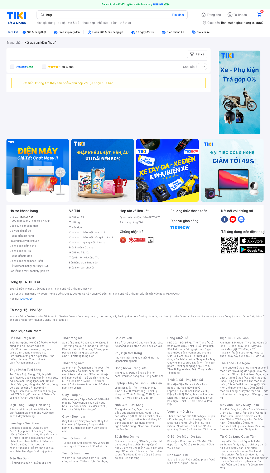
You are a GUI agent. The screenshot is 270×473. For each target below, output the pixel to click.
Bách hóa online (185, 359)
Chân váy (87, 349)
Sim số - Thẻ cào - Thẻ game (198, 429)
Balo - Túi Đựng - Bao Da (242, 419)
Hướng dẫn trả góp (21, 255)
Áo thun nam (69, 367)
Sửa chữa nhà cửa (132, 412)
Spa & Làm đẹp (193, 419)
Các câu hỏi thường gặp (24, 225)
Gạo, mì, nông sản (29, 384)
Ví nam (66, 457)
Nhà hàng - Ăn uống (187, 422)
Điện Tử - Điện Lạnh (234, 338)
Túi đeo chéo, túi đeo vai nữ (79, 442)
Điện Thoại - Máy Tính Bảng (30, 405)
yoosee (219, 316)
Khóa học (199, 416)
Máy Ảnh (251, 429)
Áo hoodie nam (78, 374)
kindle (175, 316)
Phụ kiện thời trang (128, 353)
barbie (64, 316)
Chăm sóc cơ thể (28, 434)
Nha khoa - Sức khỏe (189, 426)
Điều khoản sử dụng (81, 247)
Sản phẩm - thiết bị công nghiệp (191, 364)
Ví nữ (100, 442)
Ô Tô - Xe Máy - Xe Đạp (184, 436)
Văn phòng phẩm (197, 459)
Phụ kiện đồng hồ (132, 376)
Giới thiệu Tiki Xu (79, 252)
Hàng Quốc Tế (177, 338)
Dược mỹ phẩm (43, 451)
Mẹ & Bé (190, 355)
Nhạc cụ (143, 426)
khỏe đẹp (88, 22)
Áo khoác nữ (90, 345)
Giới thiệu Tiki (77, 217)
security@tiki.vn (39, 270)
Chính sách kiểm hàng (23, 245)
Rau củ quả (22, 377)
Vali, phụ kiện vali (151, 345)
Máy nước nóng (242, 352)
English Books (188, 462)
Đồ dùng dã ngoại (244, 371)
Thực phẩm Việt (41, 377)
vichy (48, 319)
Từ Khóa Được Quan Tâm (238, 436)
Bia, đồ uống (23, 387)
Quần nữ (87, 342)
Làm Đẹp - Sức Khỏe (24, 423)
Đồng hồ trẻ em (154, 376)
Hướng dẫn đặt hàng (22, 235)
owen (73, 316)
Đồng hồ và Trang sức (130, 368)
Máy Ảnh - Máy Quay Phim (239, 405)
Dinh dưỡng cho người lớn (31, 355)
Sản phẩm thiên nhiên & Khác (31, 439)
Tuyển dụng (76, 227)
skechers (132, 316)
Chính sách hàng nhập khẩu (26, 260)
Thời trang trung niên (81, 355)
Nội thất (132, 416)
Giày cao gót (70, 399)
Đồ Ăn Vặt (128, 451)
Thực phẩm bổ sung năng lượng (244, 392)
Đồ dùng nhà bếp (20, 462)
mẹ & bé (73, 22)
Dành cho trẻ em (27, 391)
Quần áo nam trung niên (83, 384)
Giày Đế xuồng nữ (85, 409)
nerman (185, 316)
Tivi (229, 352)
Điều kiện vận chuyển (82, 267)
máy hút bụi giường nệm (242, 456)
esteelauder (35, 316)
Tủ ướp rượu (258, 355)
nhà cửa (103, 22)
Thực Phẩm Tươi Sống (25, 369)
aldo (143, 316)
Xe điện (202, 441)
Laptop (148, 397)
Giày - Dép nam (73, 416)
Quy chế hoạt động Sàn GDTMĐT (140, 217)
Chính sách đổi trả (20, 250)
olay (228, 316)
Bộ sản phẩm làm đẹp (32, 449)
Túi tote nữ (84, 446)
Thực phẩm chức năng (29, 431)
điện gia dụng (46, 22)
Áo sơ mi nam (86, 371)
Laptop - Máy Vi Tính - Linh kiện (138, 383)
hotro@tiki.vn (41, 265)
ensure (83, 316)
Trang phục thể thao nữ (234, 367)
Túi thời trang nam (75, 453)
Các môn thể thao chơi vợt (243, 386)
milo (122, 316)
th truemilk (51, 316)
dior (23, 316)
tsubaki (63, 319)
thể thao (125, 22)
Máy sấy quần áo (238, 355)
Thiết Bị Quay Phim (241, 426)
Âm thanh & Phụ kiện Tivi (235, 342)
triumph (152, 316)
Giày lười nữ (93, 406)
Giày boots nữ (76, 406)
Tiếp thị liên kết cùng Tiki (84, 257)
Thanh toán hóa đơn (179, 416)
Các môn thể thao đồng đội (244, 384)
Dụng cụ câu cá (237, 381)
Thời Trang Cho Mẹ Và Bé (25, 342)
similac (237, 316)
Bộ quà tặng (132, 457)
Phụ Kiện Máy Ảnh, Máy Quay (237, 409)
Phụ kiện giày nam (80, 427)
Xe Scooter (199, 444)
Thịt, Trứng (28, 374)
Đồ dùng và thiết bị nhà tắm (139, 419)
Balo (117, 342)
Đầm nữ (75, 342)
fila (55, 319)
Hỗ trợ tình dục (39, 447)
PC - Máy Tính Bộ (131, 397)
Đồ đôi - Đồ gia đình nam (89, 377)
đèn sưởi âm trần (237, 464)
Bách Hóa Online (127, 436)
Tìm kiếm (178, 15)
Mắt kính (148, 357)
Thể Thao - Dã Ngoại (235, 363)
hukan (39, 319)
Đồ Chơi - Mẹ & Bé (23, 338)
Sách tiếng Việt (176, 459)
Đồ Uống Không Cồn (136, 454)
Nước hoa (23, 447)
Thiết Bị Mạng (135, 394)
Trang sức (121, 372)
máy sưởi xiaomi (247, 454)
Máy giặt (232, 349)
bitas (259, 316)
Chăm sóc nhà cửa (32, 397)
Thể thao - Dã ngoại (185, 349)
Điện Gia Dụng (20, 458)
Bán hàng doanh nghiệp (83, 262)
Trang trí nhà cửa (125, 409)
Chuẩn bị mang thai (28, 362)
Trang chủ (214, 15)
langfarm (27, 319)
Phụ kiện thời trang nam (137, 359)
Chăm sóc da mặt (20, 427)
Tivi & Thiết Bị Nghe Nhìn (188, 367)
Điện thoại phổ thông (28, 412)
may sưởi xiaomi (238, 451)
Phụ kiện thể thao (243, 374)
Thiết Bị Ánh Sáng (243, 412)
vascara (14, 316)
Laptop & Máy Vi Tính (195, 362)
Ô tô (188, 444)
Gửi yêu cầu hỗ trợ (20, 230)
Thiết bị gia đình (42, 462)
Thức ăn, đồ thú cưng (28, 394)
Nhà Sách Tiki (177, 455)
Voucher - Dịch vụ (180, 411)
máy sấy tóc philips (246, 444)
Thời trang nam (73, 363)
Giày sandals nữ (82, 402)
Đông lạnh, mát (35, 381)
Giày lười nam (70, 421)
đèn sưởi (238, 441)
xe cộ (62, 22)
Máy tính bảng (26, 416)
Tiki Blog (74, 222)
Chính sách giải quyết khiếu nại (87, 242)
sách (114, 22)
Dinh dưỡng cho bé (28, 352)
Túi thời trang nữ (74, 438)
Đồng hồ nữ (136, 372)
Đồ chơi (46, 342)
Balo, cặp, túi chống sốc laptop (139, 344)
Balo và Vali (123, 338)
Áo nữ (65, 342)
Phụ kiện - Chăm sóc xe (181, 441)
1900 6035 (26, 298)
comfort (249, 316)
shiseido (15, 319)
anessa (207, 316)
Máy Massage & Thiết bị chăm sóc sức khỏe (33, 436)
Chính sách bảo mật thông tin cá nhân (91, 237)
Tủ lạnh (231, 345)
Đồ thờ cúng (128, 426)
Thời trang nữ (72, 338)
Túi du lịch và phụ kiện (135, 342)
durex (93, 316)
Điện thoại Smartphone (23, 409)
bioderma (105, 316)
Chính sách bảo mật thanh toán (87, 232)
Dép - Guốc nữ (88, 399)
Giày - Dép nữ (72, 395)
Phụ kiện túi (100, 446)
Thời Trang (199, 342)
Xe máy (178, 444)
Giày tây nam (88, 421)
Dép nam (81, 424)
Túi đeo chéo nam (83, 457)
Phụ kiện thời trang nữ (127, 357)
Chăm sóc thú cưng (126, 441)
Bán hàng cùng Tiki (131, 222)
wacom (196, 316)
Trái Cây (15, 374)
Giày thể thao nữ (250, 391)
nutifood (164, 316)
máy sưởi (225, 441)
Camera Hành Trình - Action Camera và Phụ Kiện (243, 416)
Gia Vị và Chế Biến (132, 447)
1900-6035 (27, 217)
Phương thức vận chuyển (24, 240)
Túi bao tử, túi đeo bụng (94, 461)
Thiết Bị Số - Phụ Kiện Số (185, 379)
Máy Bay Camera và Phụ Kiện (242, 428)
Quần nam (85, 367)
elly (115, 316)
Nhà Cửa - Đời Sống (129, 405)
